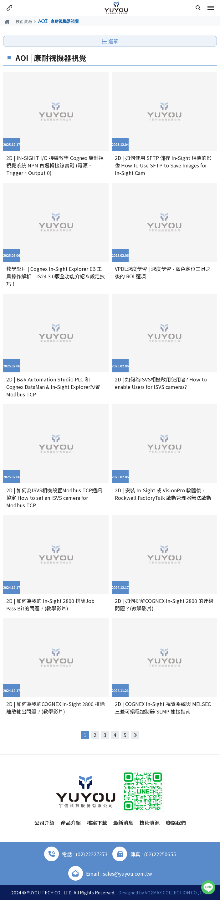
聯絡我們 (176, 822)
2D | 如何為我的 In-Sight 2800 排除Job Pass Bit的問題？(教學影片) (50, 604)
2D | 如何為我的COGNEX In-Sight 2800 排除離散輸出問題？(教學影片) (55, 707)
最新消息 (123, 822)
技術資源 (24, 21)
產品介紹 (71, 822)
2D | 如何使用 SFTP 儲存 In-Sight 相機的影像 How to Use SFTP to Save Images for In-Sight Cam (163, 165)
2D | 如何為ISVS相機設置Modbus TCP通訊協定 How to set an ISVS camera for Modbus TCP (54, 497)
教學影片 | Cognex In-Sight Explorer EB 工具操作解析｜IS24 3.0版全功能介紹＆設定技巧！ (55, 276)
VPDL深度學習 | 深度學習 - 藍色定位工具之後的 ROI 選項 (163, 272)
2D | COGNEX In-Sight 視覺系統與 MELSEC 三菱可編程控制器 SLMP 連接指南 (163, 707)
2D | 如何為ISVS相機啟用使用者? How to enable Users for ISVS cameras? (161, 382)
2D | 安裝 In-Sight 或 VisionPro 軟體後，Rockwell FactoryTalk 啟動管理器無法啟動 (163, 493)
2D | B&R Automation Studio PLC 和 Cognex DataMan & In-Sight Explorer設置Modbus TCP (53, 386)
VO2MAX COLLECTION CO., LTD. (177, 892)
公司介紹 (44, 822)
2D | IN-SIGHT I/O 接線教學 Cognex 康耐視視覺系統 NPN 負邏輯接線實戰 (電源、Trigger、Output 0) (55, 165)
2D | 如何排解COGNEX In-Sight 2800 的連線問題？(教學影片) (164, 604)
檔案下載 (97, 822)
